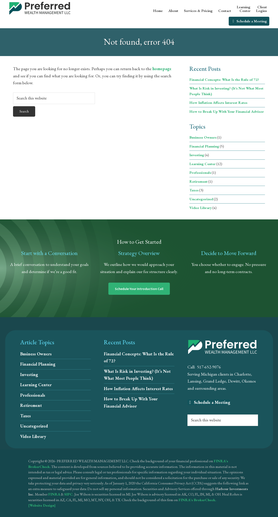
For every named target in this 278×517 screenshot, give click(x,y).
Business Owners (203, 137)
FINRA (54, 494)
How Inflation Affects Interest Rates (218, 102)
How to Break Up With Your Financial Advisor (226, 111)
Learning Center (202, 163)
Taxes (194, 190)
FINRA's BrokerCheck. (197, 499)
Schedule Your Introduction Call (139, 289)
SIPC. (69, 494)
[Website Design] (42, 505)
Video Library (200, 207)
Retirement (198, 181)
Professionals (200, 172)
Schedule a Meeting (208, 402)
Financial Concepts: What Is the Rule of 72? (224, 79)
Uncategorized (201, 199)
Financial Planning (204, 146)
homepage (161, 68)
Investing (196, 154)
